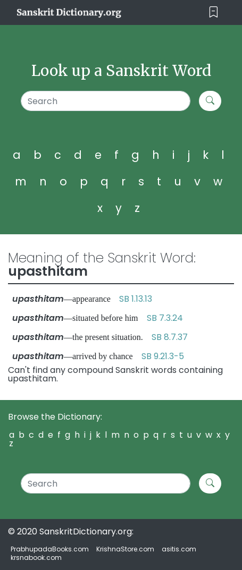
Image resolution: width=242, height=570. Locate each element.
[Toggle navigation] (214, 12)
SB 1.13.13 (135, 299)
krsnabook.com (36, 557)
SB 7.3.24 (165, 318)
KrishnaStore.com (125, 549)
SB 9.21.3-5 (162, 356)
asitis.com (179, 549)
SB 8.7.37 (170, 337)
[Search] (105, 101)
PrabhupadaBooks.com (50, 549)
